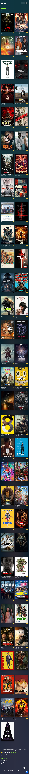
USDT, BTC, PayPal (14, 752)
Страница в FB (4, 762)
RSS (2, 763)
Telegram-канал (4, 760)
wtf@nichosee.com (8, 754)
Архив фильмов (4, 758)
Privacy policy (3, 755)
